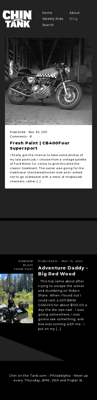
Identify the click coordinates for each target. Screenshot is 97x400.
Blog (73, 19)
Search (48, 25)
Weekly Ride (53, 19)
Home (47, 13)
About (75, 13)
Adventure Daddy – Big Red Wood (63, 270)
